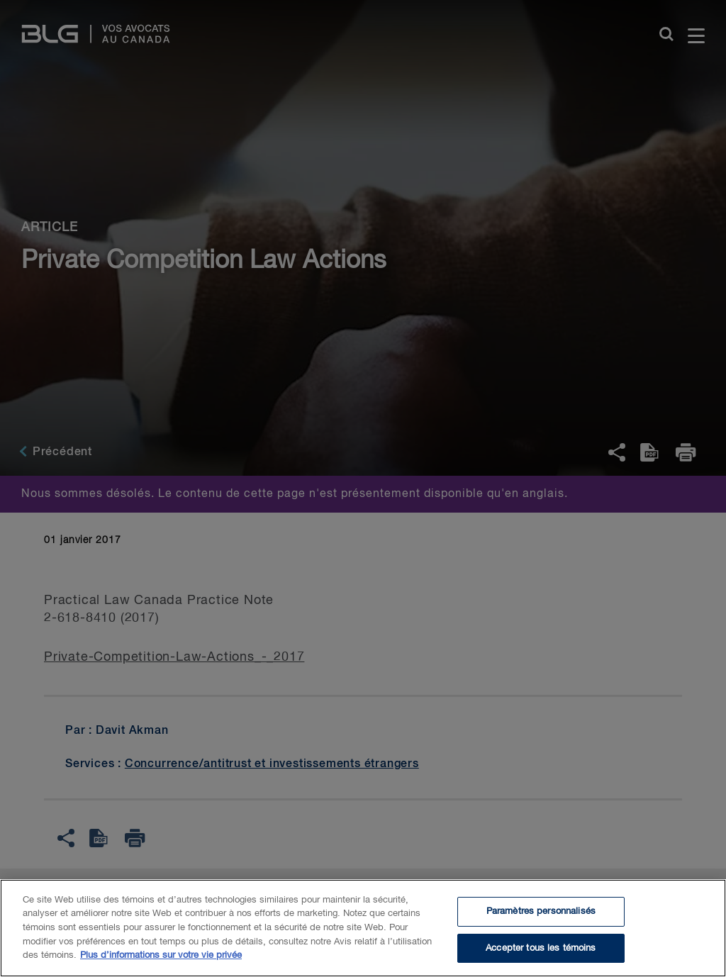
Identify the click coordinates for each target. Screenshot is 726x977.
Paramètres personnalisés (541, 920)
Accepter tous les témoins (541, 956)
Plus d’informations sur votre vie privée (161, 964)
